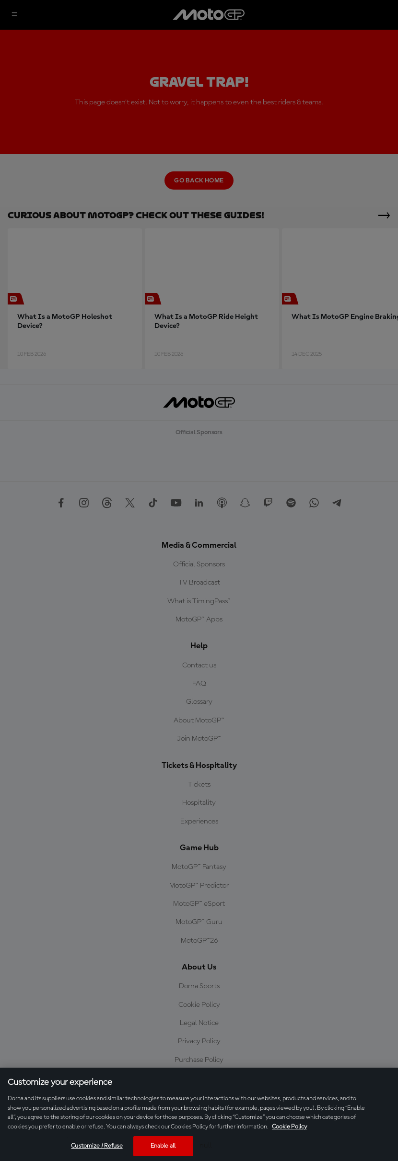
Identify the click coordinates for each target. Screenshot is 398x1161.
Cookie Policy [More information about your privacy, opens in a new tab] (289, 1127)
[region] (199, 1114)
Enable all (163, 1146)
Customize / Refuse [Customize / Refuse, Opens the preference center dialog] (96, 1146)
